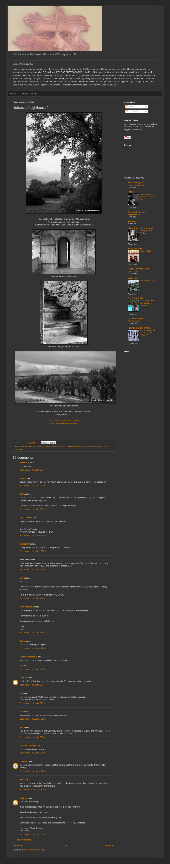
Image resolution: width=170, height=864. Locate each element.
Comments (132, 111)
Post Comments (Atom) (34, 850)
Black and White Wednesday (64, 423)
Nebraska (77, 446)
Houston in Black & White (139, 328)
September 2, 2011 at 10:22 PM (33, 648)
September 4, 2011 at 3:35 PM (32, 737)
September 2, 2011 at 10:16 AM (33, 535)
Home (13, 93)
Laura (22, 712)
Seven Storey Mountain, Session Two (147, 196)
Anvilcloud (24, 463)
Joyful (22, 641)
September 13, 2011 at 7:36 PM (33, 834)
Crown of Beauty (27, 607)
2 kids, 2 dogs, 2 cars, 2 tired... (141, 228)
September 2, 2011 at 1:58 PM (32, 569)
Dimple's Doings (28, 93)
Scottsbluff (86, 446)
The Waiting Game (147, 280)
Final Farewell (133, 321)
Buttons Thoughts (28, 746)
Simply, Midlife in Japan (138, 269)
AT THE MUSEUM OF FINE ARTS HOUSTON (147, 332)
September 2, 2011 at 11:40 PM (33, 669)
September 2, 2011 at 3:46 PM (32, 598)
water (21, 449)
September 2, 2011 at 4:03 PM (32, 632)
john (22, 693)
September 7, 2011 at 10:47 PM (33, 771)
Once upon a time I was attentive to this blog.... (147, 303)
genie (22, 727)
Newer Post (18, 845)
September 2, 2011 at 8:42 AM (32, 486)
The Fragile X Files (136, 298)
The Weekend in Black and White (63, 420)
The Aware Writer (135, 319)
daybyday (132, 221)
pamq (22, 578)
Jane (22, 780)
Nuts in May (133, 278)
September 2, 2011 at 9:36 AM (32, 509)
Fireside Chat (145, 251)
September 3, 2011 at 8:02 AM (32, 703)
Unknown (24, 678)
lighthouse (46, 446)
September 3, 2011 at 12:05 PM (33, 719)
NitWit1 (23, 478)
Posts (129, 107)
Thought (131, 192)
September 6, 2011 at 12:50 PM (33, 753)
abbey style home (136, 249)
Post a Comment (24, 840)
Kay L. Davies (26, 518)
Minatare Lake (56, 446)
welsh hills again (135, 182)
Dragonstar (25, 544)
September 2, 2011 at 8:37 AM (32, 470)
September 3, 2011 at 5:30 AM (32, 685)
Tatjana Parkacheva (28, 657)
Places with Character (137, 212)
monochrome (68, 446)
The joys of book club (136, 185)
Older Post (109, 845)
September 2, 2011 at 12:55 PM (33, 551)
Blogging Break (134, 215)
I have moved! (133, 271)
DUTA (22, 494)
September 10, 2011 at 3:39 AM (33, 789)
